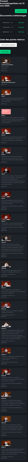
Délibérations (6, 32)
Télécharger (21, 22)
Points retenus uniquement (8, 45)
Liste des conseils (20, 11)
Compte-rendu (6, 27)
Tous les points (5, 51)
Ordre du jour (6, 22)
